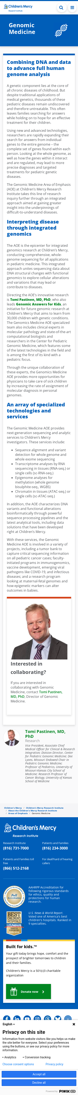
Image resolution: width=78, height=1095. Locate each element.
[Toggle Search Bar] (62, 7)
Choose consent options (18, 1064)
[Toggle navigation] (72, 7)
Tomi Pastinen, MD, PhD (45, 734)
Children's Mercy (13, 807)
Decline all (39, 1082)
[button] (28, 991)
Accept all (39, 1074)
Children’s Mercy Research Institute (44, 807)
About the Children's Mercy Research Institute (32, 810)
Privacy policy (54, 1064)
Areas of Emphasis (18, 813)
